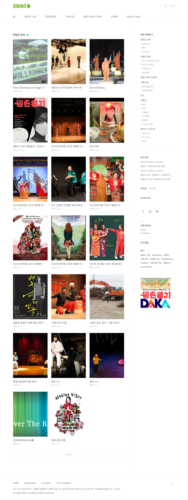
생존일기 (166, 262)
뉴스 (142, 95)
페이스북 (143, 211)
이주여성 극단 (155, 262)
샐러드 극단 (145, 255)
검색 (166, 6)
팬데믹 (166, 255)
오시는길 (145, 51)
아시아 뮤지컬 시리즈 (150, 60)
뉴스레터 (145, 116)
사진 (144, 108)
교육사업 (69, 16)
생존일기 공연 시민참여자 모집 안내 (155, 179)
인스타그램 (150, 211)
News (144, 140)
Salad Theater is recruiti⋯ (152, 161)
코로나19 (144, 258)
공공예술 (145, 72)
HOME (15, 483)
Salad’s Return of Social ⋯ (153, 170)
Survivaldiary (146, 266)
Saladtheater (167, 258)
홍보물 (144, 120)
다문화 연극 (147, 68)
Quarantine (157, 255)
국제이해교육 (147, 90)
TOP (172, 484)
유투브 (157, 211)
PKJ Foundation (64, 483)
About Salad (133, 16)
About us (146, 133)
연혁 (144, 47)
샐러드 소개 (30, 16)
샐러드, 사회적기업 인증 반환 (153, 166)
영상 (144, 104)
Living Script (147, 124)
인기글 (152, 188)
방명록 (114, 16)
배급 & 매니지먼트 (92, 16)
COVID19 (144, 262)
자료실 (143, 100)
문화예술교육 (147, 86)
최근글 (143, 188)
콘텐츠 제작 (146, 56)
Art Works (46, 483)
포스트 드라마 (147, 64)
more (68, 454)
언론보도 (145, 112)
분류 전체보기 (147, 34)
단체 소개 (146, 43)
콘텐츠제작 (50, 16)
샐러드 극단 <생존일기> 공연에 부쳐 (156, 174)
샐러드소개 (145, 39)
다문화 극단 (154, 258)
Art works (146, 137)
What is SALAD (148, 128)
